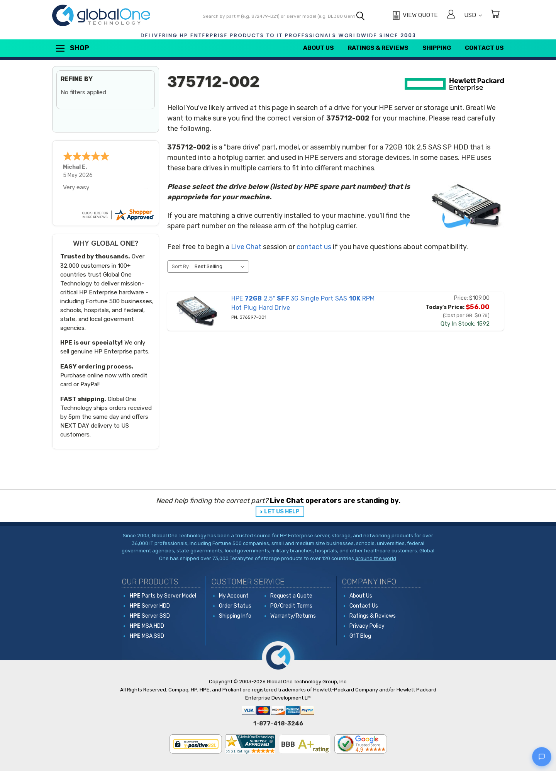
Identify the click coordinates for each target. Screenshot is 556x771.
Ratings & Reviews (378, 47)
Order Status (235, 606)
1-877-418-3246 (278, 723)
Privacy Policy (367, 626)
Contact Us (484, 47)
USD (473, 15)
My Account (234, 596)
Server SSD (149, 616)
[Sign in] (451, 15)
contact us (314, 247)
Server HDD (149, 606)
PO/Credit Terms (291, 606)
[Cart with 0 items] (495, 15)
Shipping (436, 47)
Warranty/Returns (293, 616)
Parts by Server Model (162, 596)
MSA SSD (146, 636)
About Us (318, 47)
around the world (375, 558)
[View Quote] (414, 15)
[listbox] (221, 266)
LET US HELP (282, 511)
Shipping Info (235, 616)
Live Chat (246, 247)
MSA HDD (146, 626)
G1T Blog (360, 636)
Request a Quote (291, 596)
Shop (71, 48)
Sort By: (181, 266)
